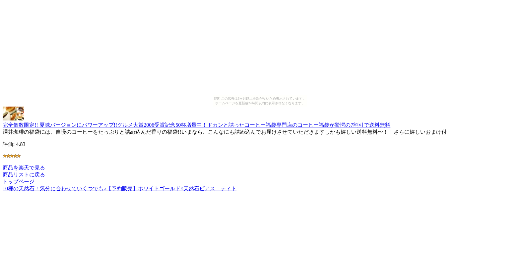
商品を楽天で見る (24, 167)
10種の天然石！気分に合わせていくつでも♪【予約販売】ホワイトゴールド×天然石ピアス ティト (119, 188)
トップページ (18, 181)
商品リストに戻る (24, 174)
